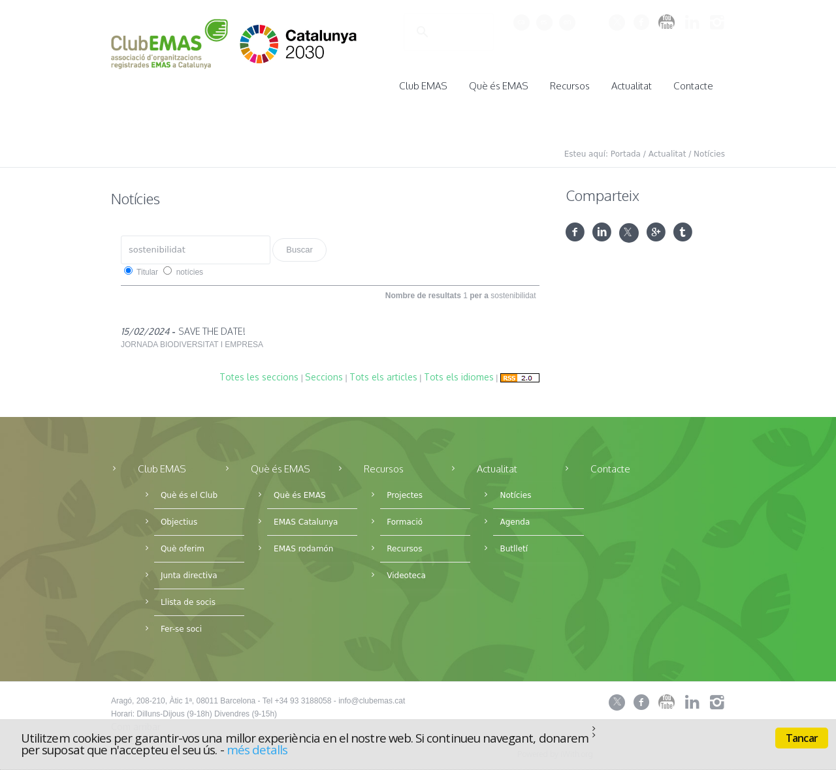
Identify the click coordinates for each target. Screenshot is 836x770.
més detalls (257, 749)
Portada (626, 150)
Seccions (324, 372)
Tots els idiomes (459, 372)
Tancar (802, 738)
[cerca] (431, 32)
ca (521, 21)
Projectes (405, 491)
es (544, 21)
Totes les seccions (258, 372)
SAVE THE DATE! (212, 327)
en (567, 21)
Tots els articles (383, 372)
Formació (405, 518)
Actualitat (667, 150)
